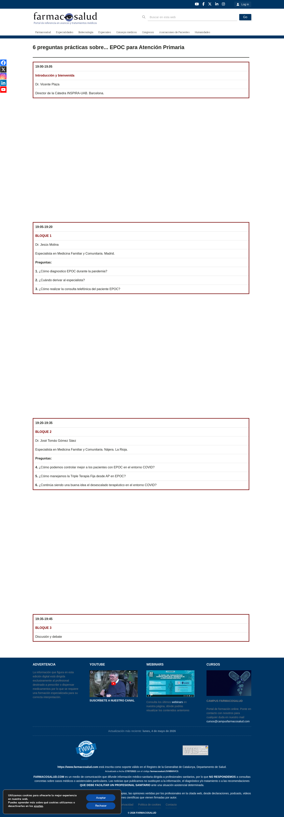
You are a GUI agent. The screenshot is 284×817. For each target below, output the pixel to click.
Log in (245, 4)
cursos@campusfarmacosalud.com (228, 721)
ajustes (38, 806)
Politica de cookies (149, 804)
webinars (177, 702)
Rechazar (100, 806)
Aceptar (100, 797)
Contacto (171, 804)
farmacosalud (146, 812)
